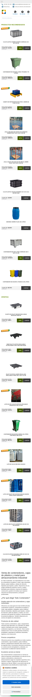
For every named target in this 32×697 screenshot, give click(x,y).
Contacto (15, 13)
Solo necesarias (16, 687)
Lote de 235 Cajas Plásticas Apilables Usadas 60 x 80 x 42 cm (16, 405)
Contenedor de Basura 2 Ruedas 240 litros (16, 281)
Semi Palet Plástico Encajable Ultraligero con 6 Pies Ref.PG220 (16, 345)
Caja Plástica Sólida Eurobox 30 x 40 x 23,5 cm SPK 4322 (16, 192)
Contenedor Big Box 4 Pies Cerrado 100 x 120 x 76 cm (16, 252)
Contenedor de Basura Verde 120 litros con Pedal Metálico (16, 435)
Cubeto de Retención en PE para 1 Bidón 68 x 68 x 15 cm (16, 102)
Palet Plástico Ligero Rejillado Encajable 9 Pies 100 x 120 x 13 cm (16, 375)
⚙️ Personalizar (16, 691)
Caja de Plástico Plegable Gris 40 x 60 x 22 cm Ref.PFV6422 (16, 555)
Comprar (27, 48)
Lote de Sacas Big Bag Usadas (16, 464)
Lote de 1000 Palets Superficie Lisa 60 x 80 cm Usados (16, 525)
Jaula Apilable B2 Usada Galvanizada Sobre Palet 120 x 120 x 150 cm (16, 132)
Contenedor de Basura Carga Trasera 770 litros (16, 72)
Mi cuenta (22, 13)
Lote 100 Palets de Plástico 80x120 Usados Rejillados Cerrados (16, 495)
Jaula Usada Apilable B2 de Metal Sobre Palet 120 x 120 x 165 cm (16, 162)
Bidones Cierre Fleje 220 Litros (16, 222)
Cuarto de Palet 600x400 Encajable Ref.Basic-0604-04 (16, 315)
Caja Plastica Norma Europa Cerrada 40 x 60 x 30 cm (16, 42)
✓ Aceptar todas (16, 682)
